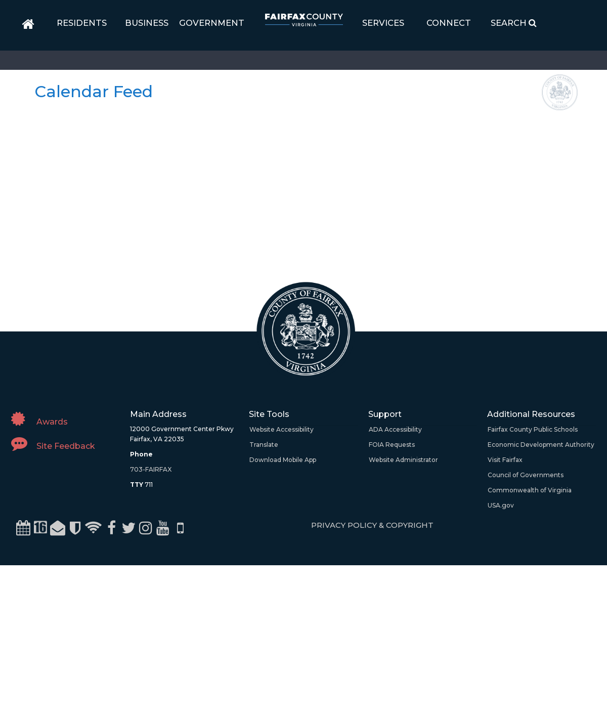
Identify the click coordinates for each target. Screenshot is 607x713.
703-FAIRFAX (150, 469)
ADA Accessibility (395, 429)
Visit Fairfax (505, 460)
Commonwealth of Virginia (530, 490)
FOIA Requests (392, 444)
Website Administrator (403, 460)
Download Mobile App (282, 460)
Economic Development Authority (541, 444)
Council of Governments (525, 475)
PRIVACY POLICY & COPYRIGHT (372, 525)
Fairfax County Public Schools (533, 429)
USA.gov (501, 505)
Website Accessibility (281, 429)
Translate (263, 444)
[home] (28, 24)
